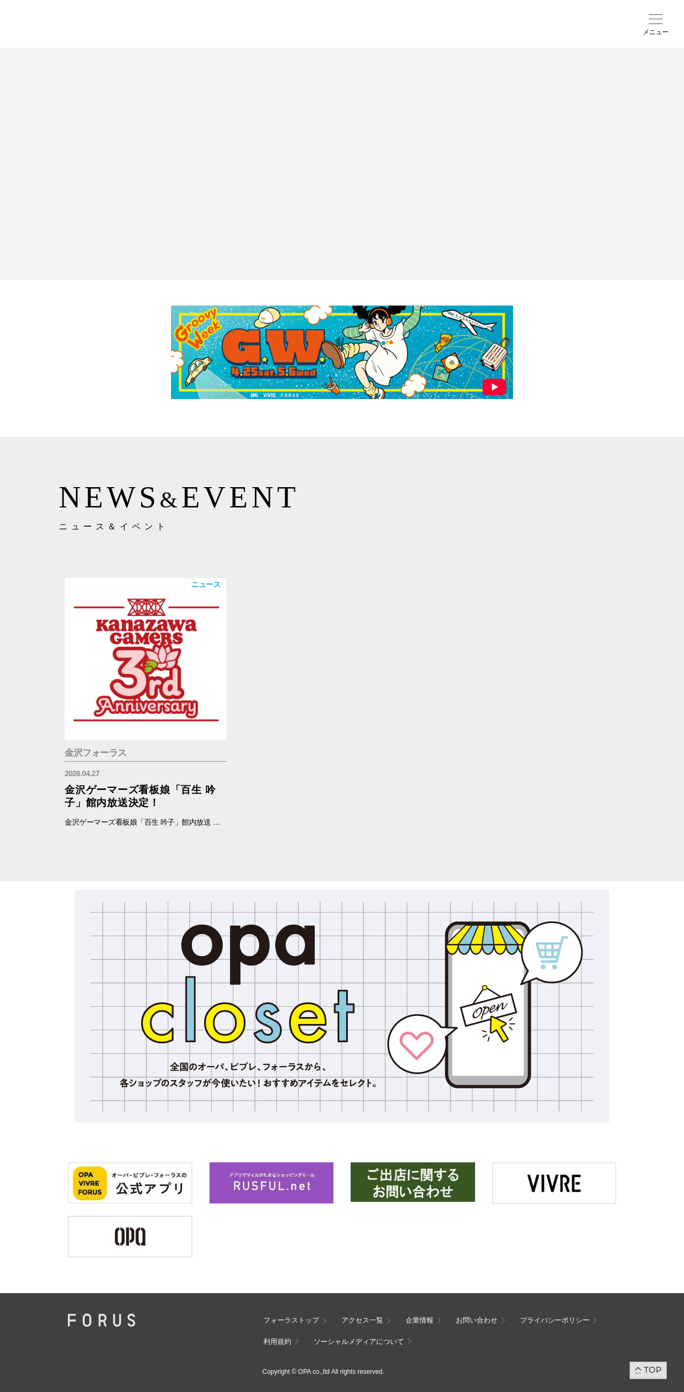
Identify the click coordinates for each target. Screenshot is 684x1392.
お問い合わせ (477, 1320)
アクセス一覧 (362, 1320)
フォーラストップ (291, 1320)
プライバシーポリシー (554, 1320)
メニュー (656, 32)
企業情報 (419, 1320)
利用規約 (277, 1342)
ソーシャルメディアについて (359, 1342)
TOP (653, 1370)
